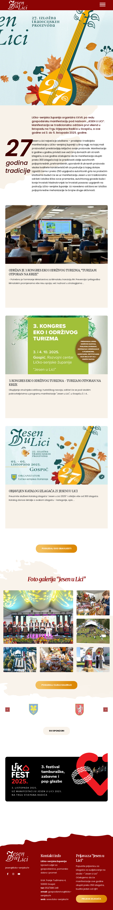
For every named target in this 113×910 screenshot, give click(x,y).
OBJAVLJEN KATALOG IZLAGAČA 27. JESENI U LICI (43, 491)
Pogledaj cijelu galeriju (56, 685)
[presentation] (7, 709)
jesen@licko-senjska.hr (17, 867)
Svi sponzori (56, 730)
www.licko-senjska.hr (57, 899)
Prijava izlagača (91, 898)
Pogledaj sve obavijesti (56, 548)
